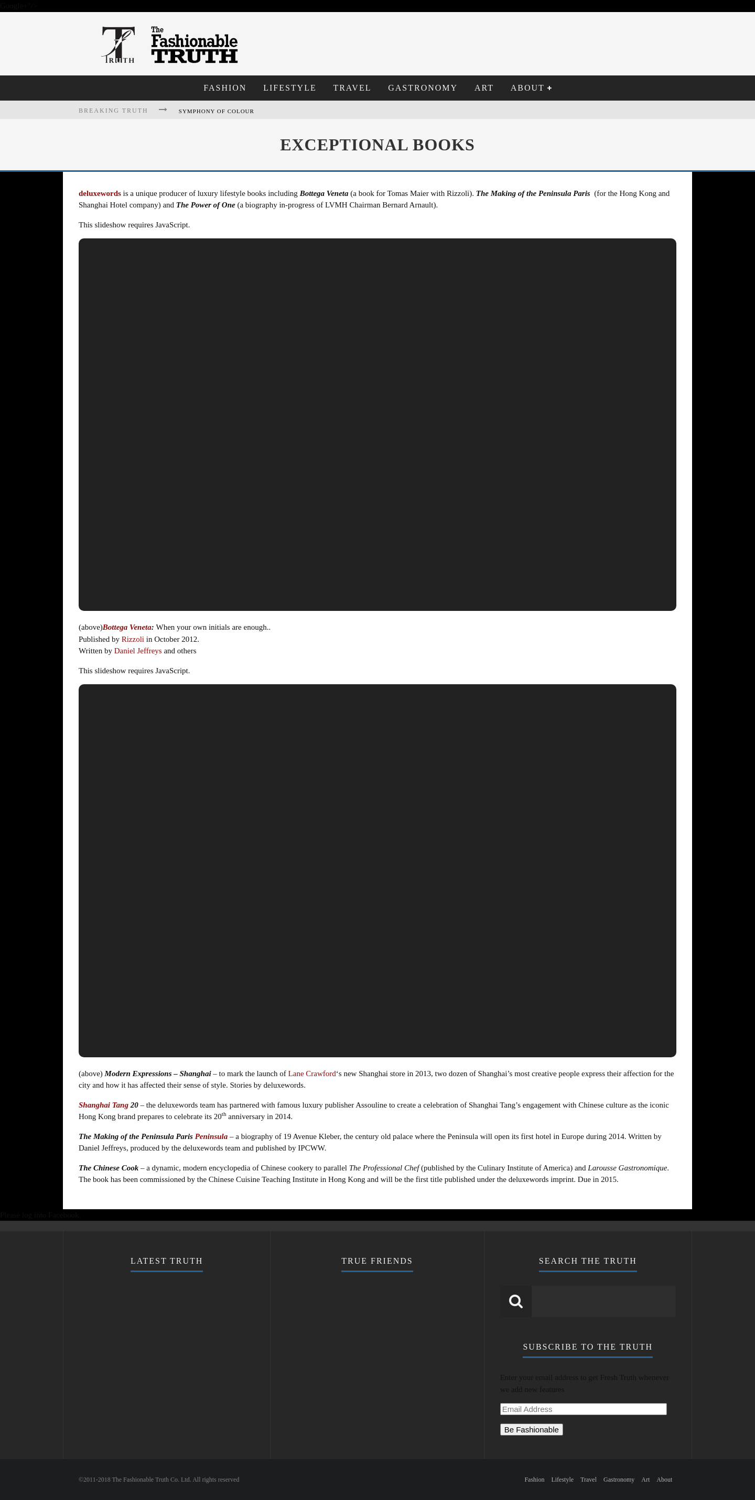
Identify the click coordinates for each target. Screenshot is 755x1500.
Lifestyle (290, 87)
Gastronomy (423, 87)
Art (484, 87)
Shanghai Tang (103, 1105)
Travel (352, 87)
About (528, 87)
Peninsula (211, 1136)
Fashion (224, 87)
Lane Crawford (312, 1073)
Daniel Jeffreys (138, 651)
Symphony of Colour (216, 111)
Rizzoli (133, 639)
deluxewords (100, 193)
